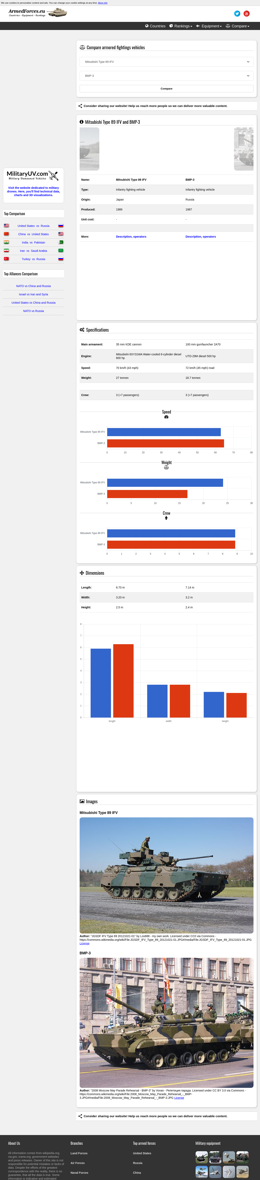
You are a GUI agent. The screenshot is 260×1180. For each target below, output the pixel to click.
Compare (166, 88)
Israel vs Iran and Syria (33, 294)
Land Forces (79, 1153)
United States (142, 1153)
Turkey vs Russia (33, 259)
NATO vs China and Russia (33, 286)
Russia (137, 1163)
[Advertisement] (33, 101)
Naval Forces (79, 1172)
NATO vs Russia (33, 311)
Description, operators (131, 236)
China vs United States (33, 234)
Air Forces (78, 1163)
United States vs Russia (33, 225)
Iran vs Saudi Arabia (33, 250)
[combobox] (167, 62)
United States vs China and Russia (33, 302)
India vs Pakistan (33, 242)
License (84, 943)
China (137, 1172)
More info (102, 3)
